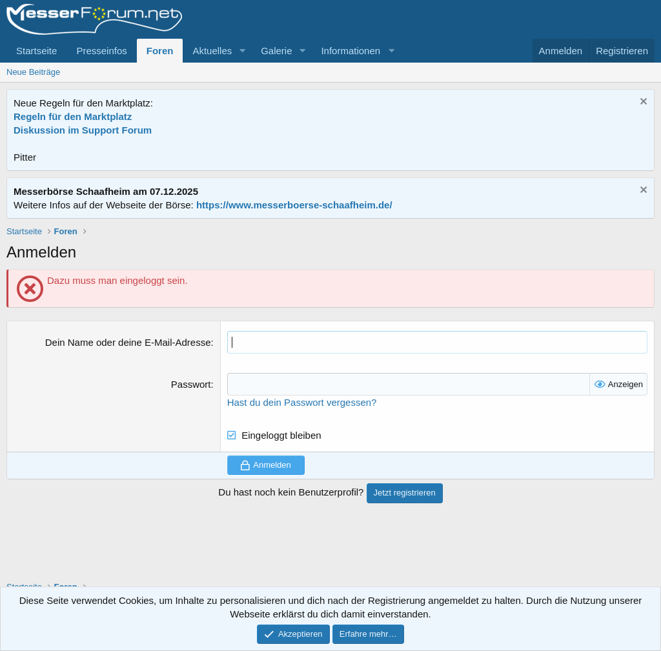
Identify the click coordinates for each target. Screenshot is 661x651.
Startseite (36, 50)
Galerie (276, 50)
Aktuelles (212, 50)
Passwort (191, 384)
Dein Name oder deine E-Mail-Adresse (128, 342)
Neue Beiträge (33, 72)
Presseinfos (101, 50)
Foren (160, 50)
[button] (242, 51)
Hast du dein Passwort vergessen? (302, 402)
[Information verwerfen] (641, 103)
